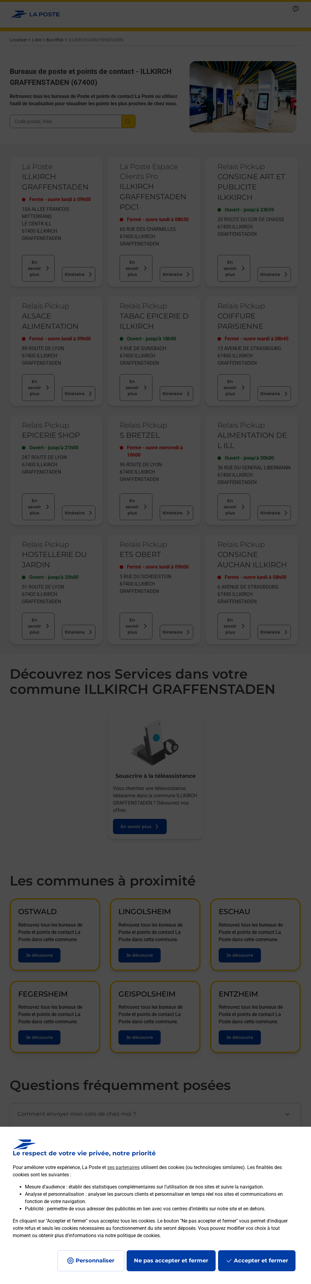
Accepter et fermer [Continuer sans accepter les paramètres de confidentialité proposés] (261, 1260)
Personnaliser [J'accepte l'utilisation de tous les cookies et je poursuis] (95, 1260)
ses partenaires (123, 1167)
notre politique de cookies (132, 1235)
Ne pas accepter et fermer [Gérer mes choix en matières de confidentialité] (171, 1260)
